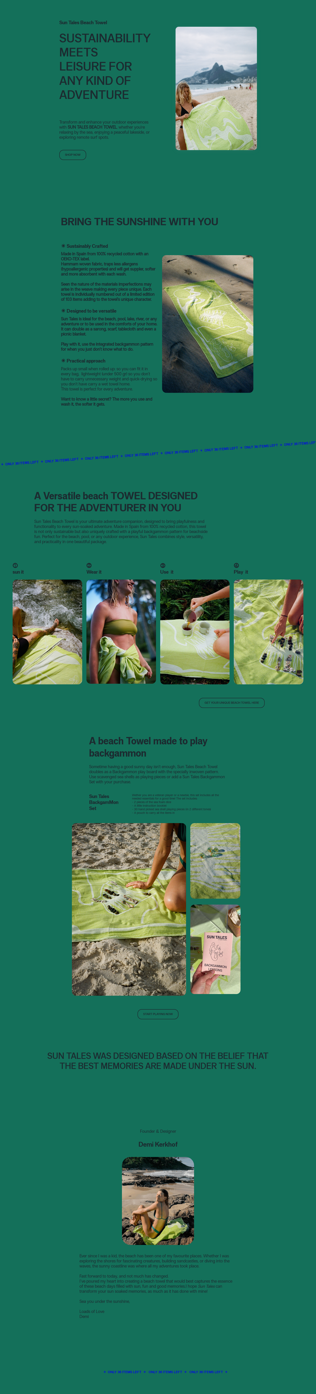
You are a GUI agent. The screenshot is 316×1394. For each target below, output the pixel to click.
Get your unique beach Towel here (232, 702)
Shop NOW (73, 154)
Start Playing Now (158, 1014)
